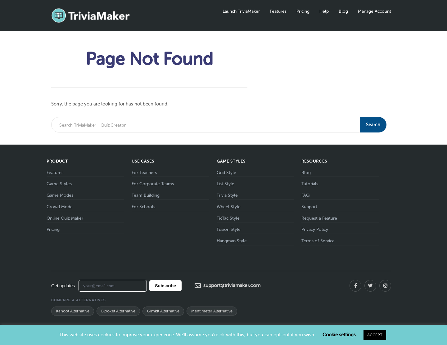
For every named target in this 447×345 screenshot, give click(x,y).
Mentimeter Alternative (212, 311)
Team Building (146, 195)
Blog (343, 11)
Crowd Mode (60, 206)
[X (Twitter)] (370, 286)
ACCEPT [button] (374, 335)
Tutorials (309, 183)
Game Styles (59, 183)
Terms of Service (318, 241)
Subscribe (165, 285)
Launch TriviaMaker (241, 11)
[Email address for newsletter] (113, 286)
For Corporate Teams (153, 183)
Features (278, 11)
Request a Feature (319, 218)
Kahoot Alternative (72, 311)
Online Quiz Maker (65, 218)
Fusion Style (229, 229)
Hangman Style (232, 241)
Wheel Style (229, 206)
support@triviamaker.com (227, 286)
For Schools (143, 206)
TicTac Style (228, 218)
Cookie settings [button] (339, 334)
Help (324, 11)
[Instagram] (385, 286)
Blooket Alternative (118, 311)
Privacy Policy (314, 229)
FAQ (305, 195)
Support (309, 206)
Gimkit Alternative (163, 311)
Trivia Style (227, 195)
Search (373, 124)
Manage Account (374, 11)
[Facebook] (355, 286)
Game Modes (60, 195)
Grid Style (226, 172)
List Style (225, 183)
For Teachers (144, 172)
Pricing (302, 11)
